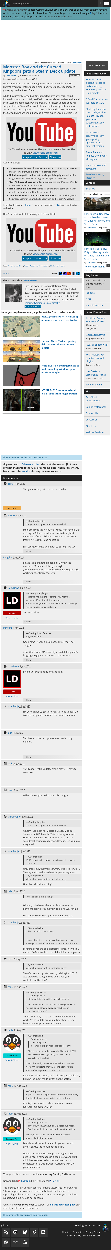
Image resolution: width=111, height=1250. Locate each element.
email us (27, 471)
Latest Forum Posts (96, 312)
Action (26, 266)
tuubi (10, 1030)
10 (108, 231)
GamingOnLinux (22, 3)
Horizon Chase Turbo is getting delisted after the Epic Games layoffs (58, 344)
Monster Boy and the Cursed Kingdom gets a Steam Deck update (39, 69)
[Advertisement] (55, 40)
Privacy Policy (92, 1232)
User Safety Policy (91, 1235)
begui (11, 483)
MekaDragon (14, 816)
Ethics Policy (73, 1235)
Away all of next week (97, 344)
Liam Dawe (11, 75)
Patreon (24, 1180)
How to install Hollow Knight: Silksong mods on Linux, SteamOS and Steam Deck (97, 252)
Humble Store (65, 16)
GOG (50, 16)
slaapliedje (13, 706)
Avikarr (11, 515)
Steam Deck (18, 266)
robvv (11, 959)
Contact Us (91, 419)
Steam (27, 205)
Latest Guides (93, 194)
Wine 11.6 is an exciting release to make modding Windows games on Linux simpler (60, 369)
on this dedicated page (62, 1204)
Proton (10, 266)
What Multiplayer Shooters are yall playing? (95, 358)
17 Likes (6, 273)
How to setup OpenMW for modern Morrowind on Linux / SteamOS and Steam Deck (97, 217)
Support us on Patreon (15, 9)
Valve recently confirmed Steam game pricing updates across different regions (95, 139)
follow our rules (30, 464)
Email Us (90, 188)
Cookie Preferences (96, 406)
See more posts (94, 384)
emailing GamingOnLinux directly (42, 302)
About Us (91, 426)
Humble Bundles (94, 305)
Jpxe (10, 732)
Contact (90, 182)
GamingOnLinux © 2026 (87, 1225)
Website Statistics (95, 432)
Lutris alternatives (95, 334)
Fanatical (90, 292)
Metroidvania (44, 266)
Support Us (92, 413)
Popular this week (96, 73)
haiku (10, 790)
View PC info (12, 618)
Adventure (34, 266)
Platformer (54, 266)
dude (10, 763)
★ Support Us (97, 65)
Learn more (77, 62)
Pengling (7, 557)
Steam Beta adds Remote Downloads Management (96, 156)
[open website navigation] (106, 3)
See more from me (32, 306)
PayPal (94, 13)
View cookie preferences (46, 152)
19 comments (75, 75)
